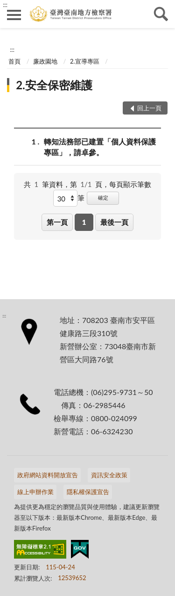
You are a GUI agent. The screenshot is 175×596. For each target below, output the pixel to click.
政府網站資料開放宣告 (47, 475)
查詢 (161, 14)
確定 (103, 197)
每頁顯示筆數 (130, 184)
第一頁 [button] (57, 222)
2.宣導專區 (84, 61)
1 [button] (84, 222)
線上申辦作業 (35, 491)
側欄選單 (14, 15)
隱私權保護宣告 (88, 491)
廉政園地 (45, 61)
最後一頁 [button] (114, 222)
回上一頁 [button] (149, 108)
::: (5, 4)
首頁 (14, 61)
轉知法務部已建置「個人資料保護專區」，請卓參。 (100, 146)
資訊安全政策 (109, 475)
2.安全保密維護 (54, 85)
